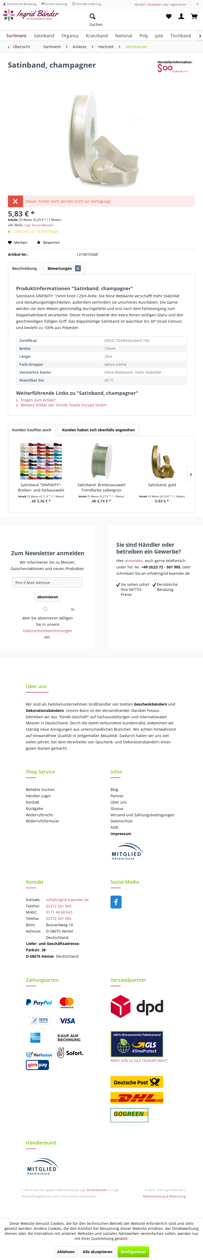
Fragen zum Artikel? (36, 399)
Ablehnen (66, 1251)
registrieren (178, 4)
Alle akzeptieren (97, 1251)
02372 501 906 (58, 918)
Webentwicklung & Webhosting (164, 1196)
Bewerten (48, 242)
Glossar (117, 808)
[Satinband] (44, 36)
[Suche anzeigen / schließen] (92, 16)
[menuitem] (117, 16)
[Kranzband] (97, 36)
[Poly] (144, 36)
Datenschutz (121, 820)
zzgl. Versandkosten (39, 225)
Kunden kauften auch (31, 429)
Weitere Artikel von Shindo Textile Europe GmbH (61, 404)
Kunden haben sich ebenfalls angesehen (98, 429)
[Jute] (159, 36)
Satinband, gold (162, 484)
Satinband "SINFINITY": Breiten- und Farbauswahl (41, 487)
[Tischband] (181, 36)
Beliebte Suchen (40, 789)
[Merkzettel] (168, 16)
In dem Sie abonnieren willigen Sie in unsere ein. (48, 623)
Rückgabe (34, 808)
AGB (114, 827)
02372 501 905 (58, 906)
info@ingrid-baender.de (67, 899)
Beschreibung (24, 268)
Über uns (118, 802)
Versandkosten (96, 1190)
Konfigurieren (133, 1251)
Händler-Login (38, 795)
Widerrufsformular (42, 820)
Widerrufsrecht (39, 814)
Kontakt (32, 802)
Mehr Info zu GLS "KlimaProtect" (139, 1060)
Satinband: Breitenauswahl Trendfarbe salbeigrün (101, 487)
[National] (124, 36)
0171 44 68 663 (59, 912)
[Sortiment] (16, 36)
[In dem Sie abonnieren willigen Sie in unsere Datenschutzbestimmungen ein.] (45, 609)
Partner (117, 795)
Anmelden (154, 4)
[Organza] (70, 36)
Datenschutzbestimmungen (47, 630)
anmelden (134, 560)
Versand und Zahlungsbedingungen (142, 814)
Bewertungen (64, 268)
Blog (114, 789)
